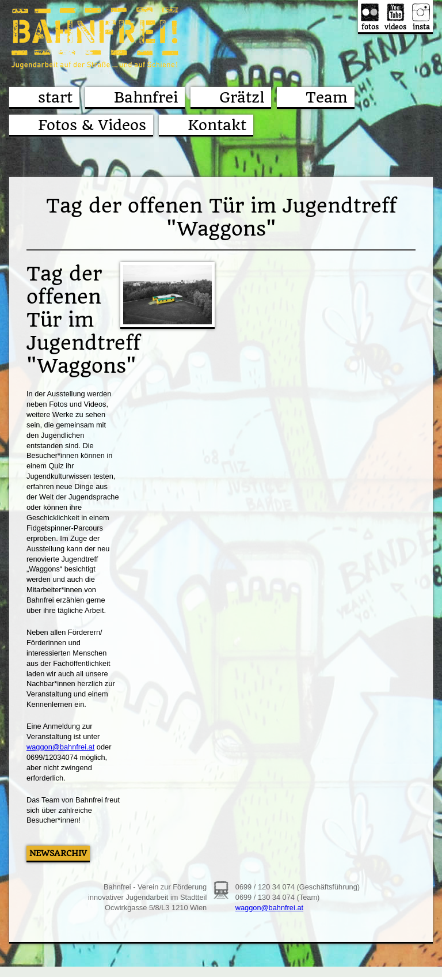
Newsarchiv (58, 853)
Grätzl (241, 97)
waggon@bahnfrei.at (60, 747)
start (55, 97)
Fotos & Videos (92, 125)
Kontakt (217, 125)
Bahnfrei (146, 97)
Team (327, 97)
